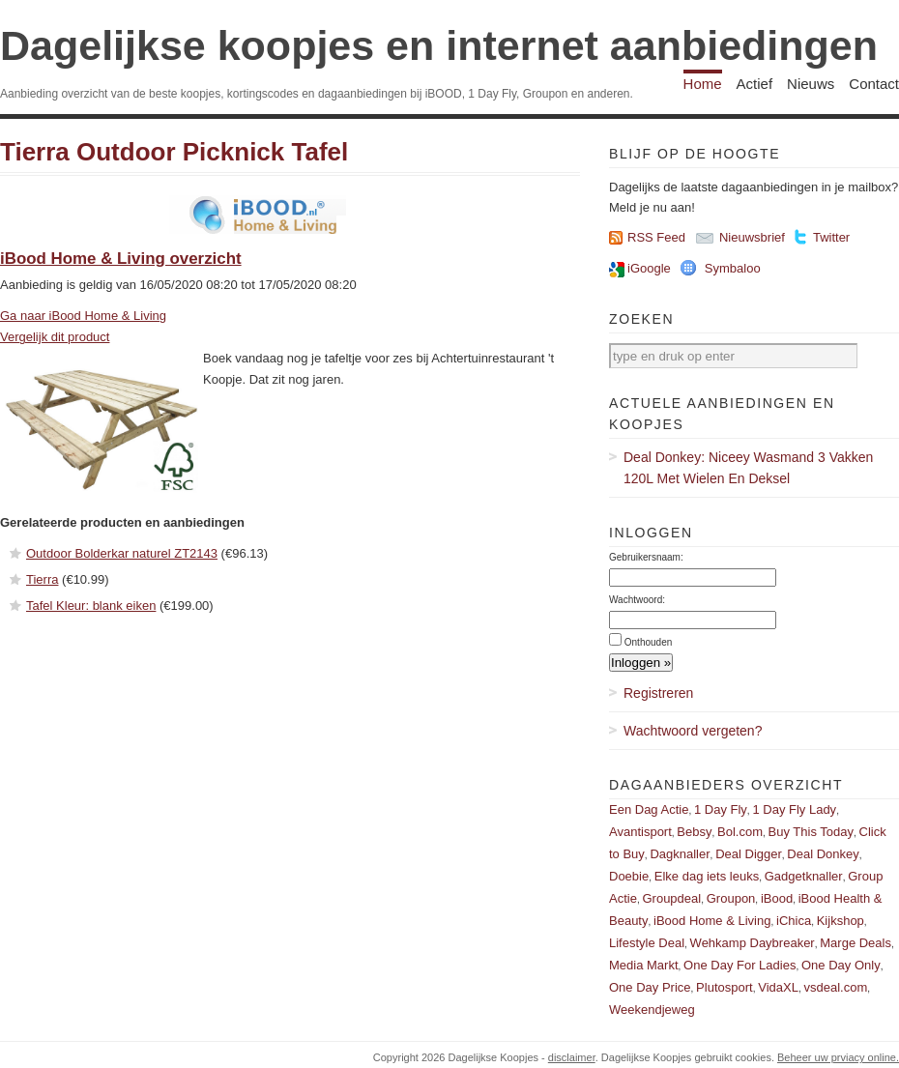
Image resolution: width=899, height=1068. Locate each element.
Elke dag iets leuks (706, 876)
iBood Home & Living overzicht (121, 258)
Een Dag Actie (648, 809)
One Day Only (841, 965)
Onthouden (648, 642)
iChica (793, 920)
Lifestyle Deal (646, 943)
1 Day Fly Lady (794, 809)
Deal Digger (748, 854)
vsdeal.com (835, 987)
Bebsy (694, 831)
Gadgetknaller (804, 876)
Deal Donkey (822, 854)
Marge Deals (855, 943)
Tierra (42, 579)
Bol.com (740, 831)
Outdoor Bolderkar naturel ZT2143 (122, 553)
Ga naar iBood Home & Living (83, 315)
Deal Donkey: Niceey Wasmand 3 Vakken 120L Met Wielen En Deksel (748, 467)
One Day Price (650, 987)
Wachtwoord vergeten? (693, 730)
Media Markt (644, 965)
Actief (755, 83)
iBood (777, 898)
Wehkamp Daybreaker (752, 943)
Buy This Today (811, 831)
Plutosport (724, 987)
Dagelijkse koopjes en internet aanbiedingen (439, 45)
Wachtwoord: (637, 599)
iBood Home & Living (711, 920)
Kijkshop (840, 920)
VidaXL (778, 987)
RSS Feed (656, 237)
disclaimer (571, 1057)
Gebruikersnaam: (646, 557)
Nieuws (810, 83)
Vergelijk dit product (54, 337)
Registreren (658, 693)
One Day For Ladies (739, 965)
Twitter (831, 237)
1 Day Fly (720, 809)
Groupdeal (671, 898)
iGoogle (649, 268)
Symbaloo (733, 268)
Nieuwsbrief (752, 237)
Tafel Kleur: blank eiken (91, 605)
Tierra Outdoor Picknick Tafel (174, 151)
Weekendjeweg (652, 1009)
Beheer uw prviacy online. (838, 1057)
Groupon (731, 898)
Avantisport (640, 831)
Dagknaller (680, 854)
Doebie (629, 876)
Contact (874, 83)
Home (702, 83)
